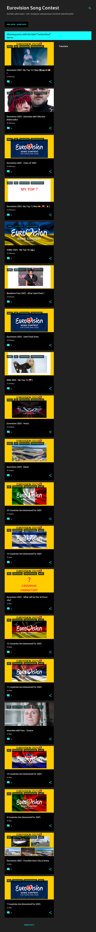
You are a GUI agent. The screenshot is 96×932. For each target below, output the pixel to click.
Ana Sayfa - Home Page (16, 24)
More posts (29, 925)
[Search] (89, 8)
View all (10, 37)
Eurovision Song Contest (33, 7)
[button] (50, 82)
